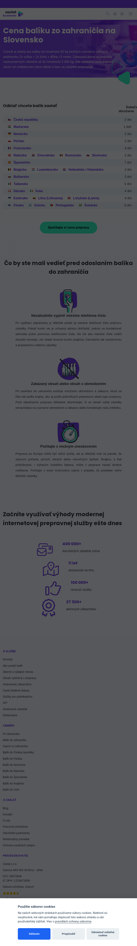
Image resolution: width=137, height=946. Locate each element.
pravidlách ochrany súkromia (73, 921)
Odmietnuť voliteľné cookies (102, 934)
